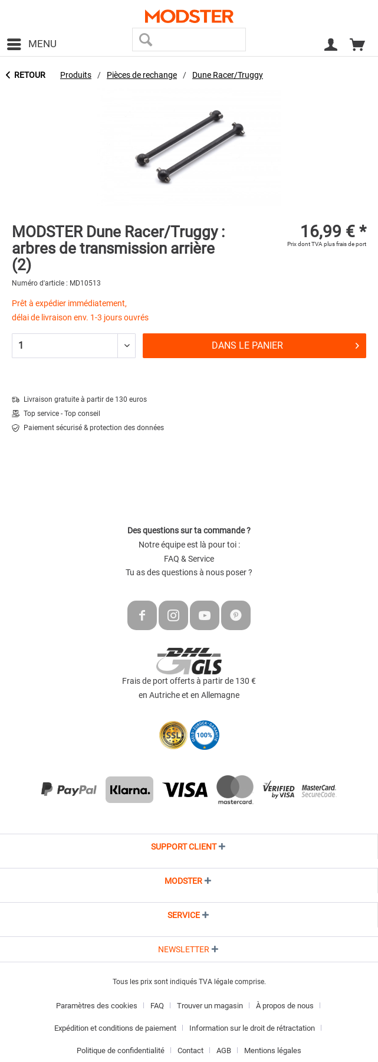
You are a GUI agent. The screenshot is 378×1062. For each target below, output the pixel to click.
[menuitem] (31, 44)
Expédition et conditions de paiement (115, 1028)
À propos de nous (285, 1005)
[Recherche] (145, 39)
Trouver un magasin (210, 1005)
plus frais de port (345, 244)
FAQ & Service (189, 558)
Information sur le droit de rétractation (252, 1028)
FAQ (157, 1005)
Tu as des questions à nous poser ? (189, 572)
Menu (32, 42)
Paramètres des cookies (96, 1005)
